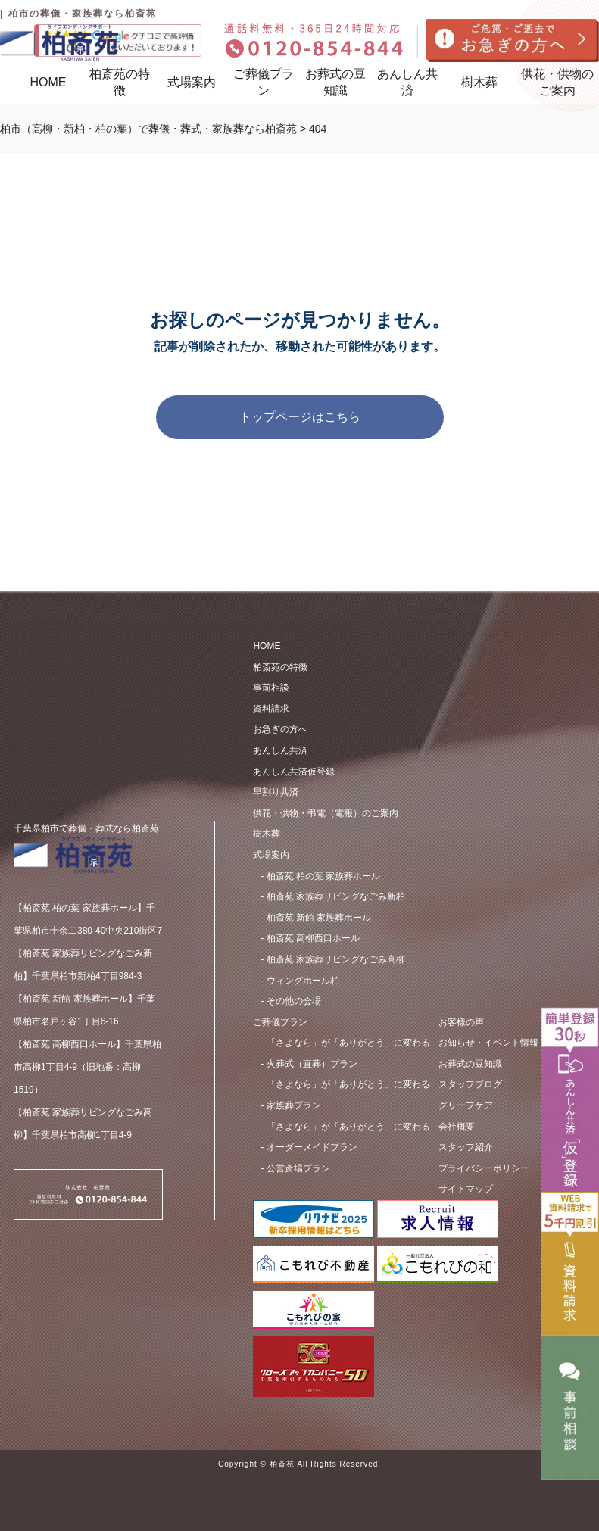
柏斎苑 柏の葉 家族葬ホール (324, 876)
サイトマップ (465, 1188)
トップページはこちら (299, 416)
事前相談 (271, 687)
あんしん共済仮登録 (294, 771)
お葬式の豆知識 (335, 82)
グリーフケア (465, 1105)
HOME (48, 82)
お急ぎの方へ (280, 729)
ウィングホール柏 (303, 980)
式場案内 (191, 82)
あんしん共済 (407, 82)
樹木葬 (479, 82)
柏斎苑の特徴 (280, 667)
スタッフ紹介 (465, 1147)
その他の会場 (294, 1001)
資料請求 (271, 708)
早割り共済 (275, 792)
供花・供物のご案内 (557, 82)
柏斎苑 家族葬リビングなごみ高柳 (336, 959)
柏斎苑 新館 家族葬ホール (319, 917)
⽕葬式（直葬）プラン (348, 1051)
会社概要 (456, 1126)
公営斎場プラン (298, 1168)
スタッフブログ (470, 1084)
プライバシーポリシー (483, 1168)
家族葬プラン (348, 1092)
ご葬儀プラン (263, 82)
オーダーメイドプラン (348, 1135)
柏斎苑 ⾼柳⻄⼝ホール (313, 938)
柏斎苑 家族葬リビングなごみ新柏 (336, 896)
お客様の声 (461, 1022)
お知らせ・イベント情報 (488, 1042)
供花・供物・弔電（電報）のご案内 (325, 813)
